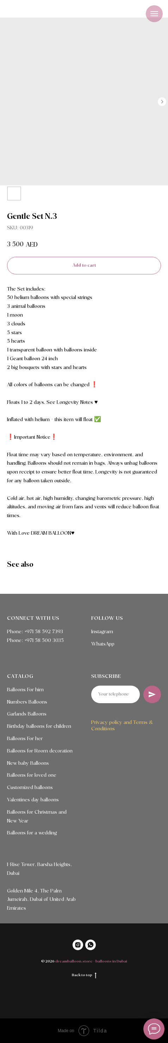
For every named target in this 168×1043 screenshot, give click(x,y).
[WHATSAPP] (90, 945)
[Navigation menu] (154, 13)
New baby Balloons (28, 763)
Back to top (84, 975)
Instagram (102, 632)
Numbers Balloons (27, 702)
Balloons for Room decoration (40, 751)
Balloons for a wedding (32, 833)
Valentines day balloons (33, 800)
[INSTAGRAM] (78, 945)
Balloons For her (25, 739)
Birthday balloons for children (39, 726)
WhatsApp (102, 644)
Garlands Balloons (26, 714)
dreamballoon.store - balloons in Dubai (91, 961)
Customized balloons (30, 787)
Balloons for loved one (31, 775)
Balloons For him (25, 690)
